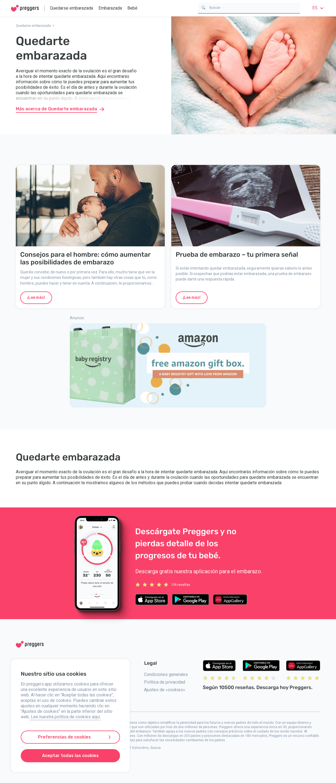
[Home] (25, 8)
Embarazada (110, 8)
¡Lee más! (36, 297)
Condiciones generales (166, 674)
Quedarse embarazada (71, 8)
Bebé (132, 8)
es (318, 7)
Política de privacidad (164, 682)
